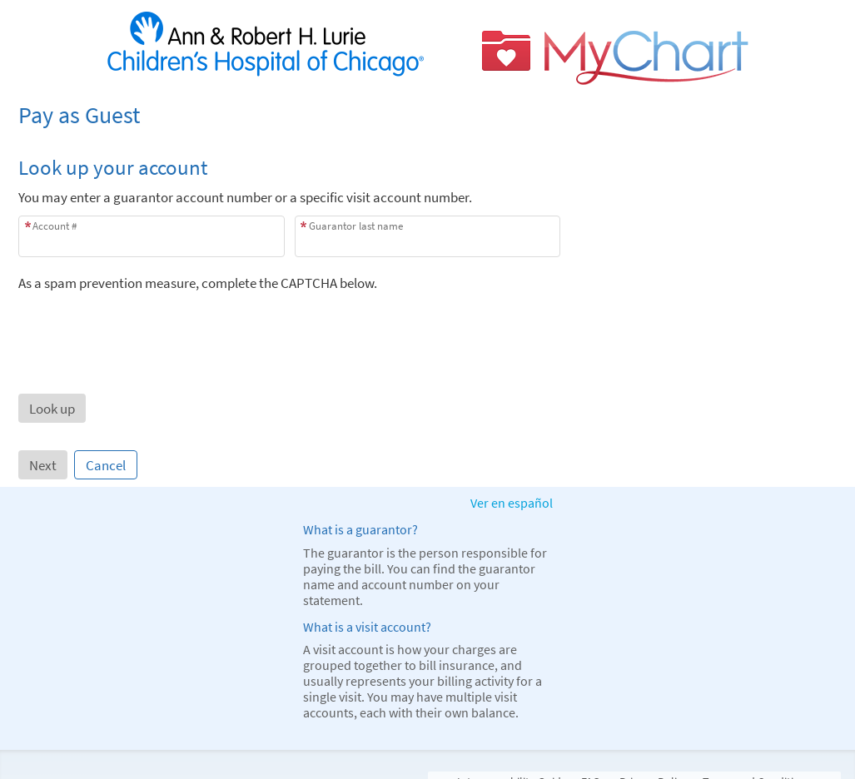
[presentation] (144, 324)
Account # (54, 226)
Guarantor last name (356, 226)
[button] (52, 408)
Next (43, 465)
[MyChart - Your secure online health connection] (428, 49)
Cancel (106, 465)
